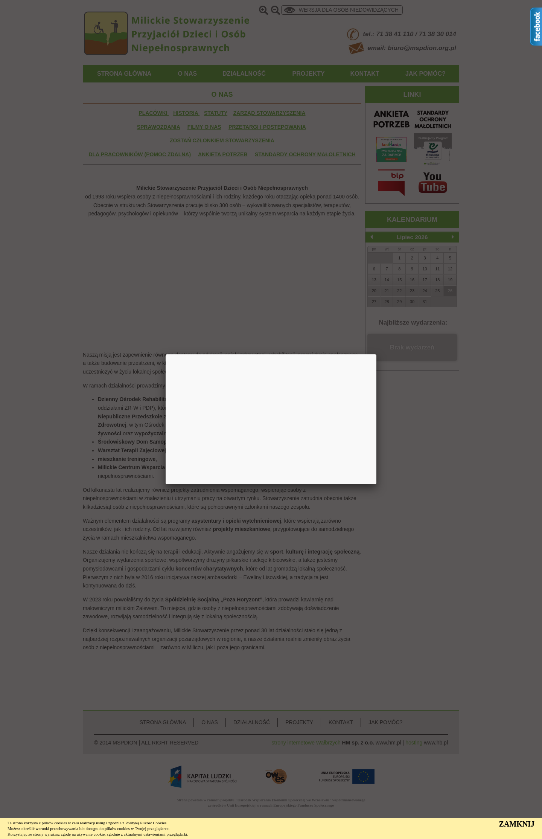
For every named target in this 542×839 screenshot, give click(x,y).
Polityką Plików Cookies (145, 823)
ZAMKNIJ (516, 824)
